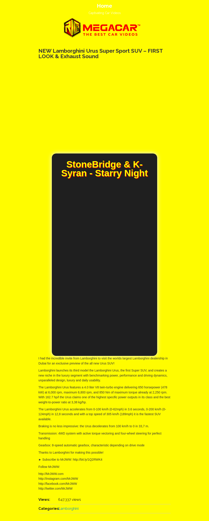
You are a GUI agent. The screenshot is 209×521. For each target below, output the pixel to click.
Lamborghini (68, 509)
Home (104, 6)
